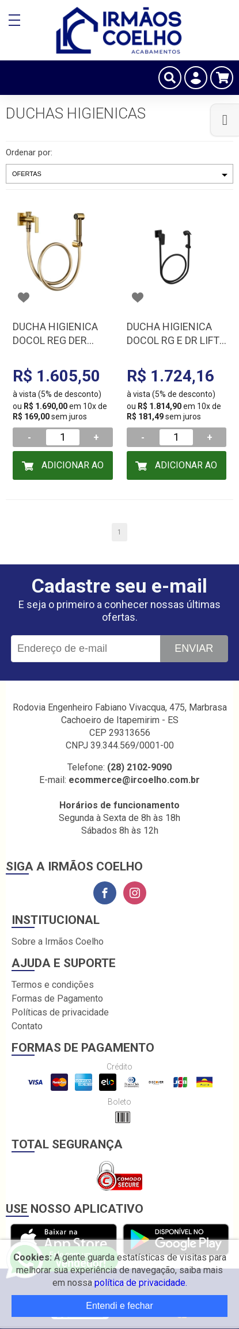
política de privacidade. (140, 1282)
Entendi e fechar (119, 1306)
